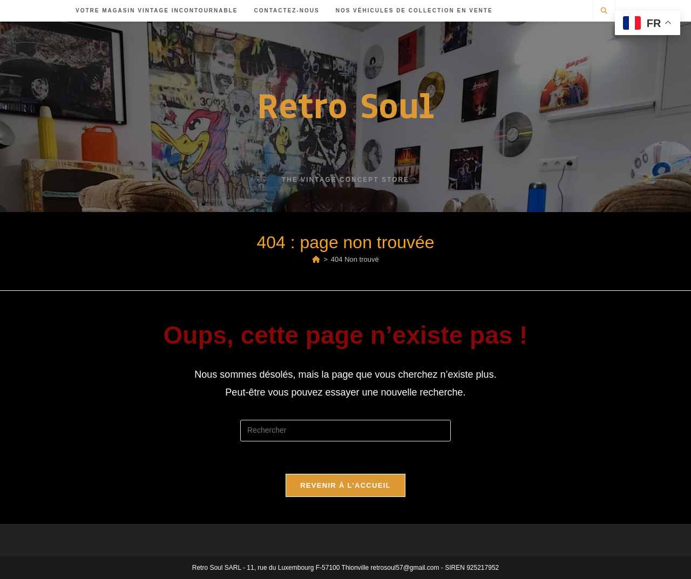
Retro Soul (345, 106)
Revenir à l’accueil (345, 485)
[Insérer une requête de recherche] (345, 430)
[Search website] (604, 11)
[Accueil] (316, 259)
